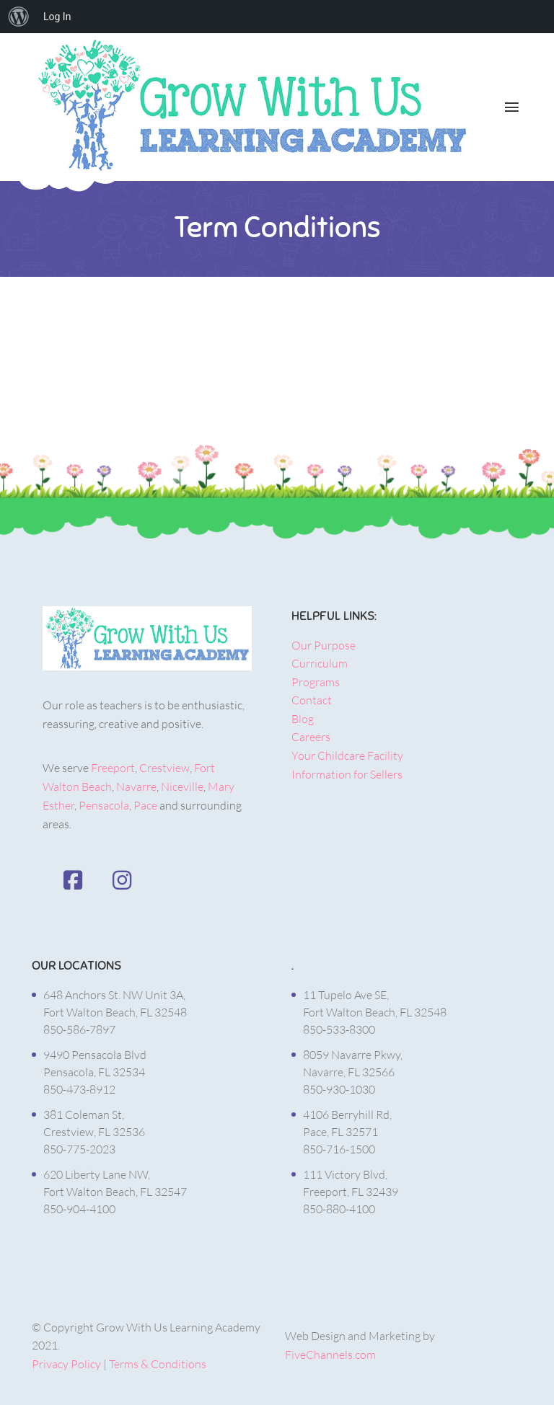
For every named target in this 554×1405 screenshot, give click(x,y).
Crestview (164, 768)
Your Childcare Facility (347, 755)
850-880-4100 (339, 1209)
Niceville (182, 786)
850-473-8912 (79, 1089)
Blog (302, 719)
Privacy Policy (66, 1364)
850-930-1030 (339, 1089)
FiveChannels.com (330, 1354)
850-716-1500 (339, 1149)
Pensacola (104, 805)
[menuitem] (19, 16)
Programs (315, 682)
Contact (311, 700)
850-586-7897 (79, 1029)
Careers (310, 737)
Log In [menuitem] (57, 16)
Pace (145, 805)
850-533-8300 (339, 1029)
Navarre (136, 786)
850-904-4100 (79, 1209)
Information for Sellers (347, 774)
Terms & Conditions (157, 1364)
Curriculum (319, 663)
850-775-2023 (79, 1149)
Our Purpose (323, 645)
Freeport (113, 768)
